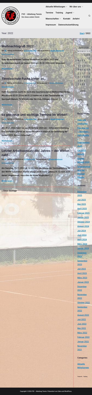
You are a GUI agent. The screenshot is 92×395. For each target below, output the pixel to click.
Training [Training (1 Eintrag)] (85, 376)
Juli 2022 (81, 319)
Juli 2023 (81, 269)
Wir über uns (76, 6)
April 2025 (82, 208)
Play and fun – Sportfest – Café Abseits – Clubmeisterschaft (83, 137)
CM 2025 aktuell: (81, 152)
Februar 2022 (83, 337)
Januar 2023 (83, 282)
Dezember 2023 (82, 255)
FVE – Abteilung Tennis (32, 14)
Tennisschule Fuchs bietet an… (24, 79)
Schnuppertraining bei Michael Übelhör (83, 172)
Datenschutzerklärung (68, 25)
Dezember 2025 (82, 194)
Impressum (51, 25)
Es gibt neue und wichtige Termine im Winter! (34, 115)
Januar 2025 (83, 217)
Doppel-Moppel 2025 (83, 160)
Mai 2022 (81, 328)
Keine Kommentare (8, 54)
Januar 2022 (83, 341)
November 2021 (82, 348)
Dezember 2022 (82, 288)
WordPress (68, 391)
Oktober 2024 (83, 222)
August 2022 (83, 315)
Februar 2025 (83, 213)
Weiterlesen (8, 68)
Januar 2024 (83, 248)
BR (5, 50)
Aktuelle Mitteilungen (56, 6)
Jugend (69, 12)
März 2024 (82, 244)
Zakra (59, 391)
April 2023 (82, 273)
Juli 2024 (81, 230)
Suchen (79, 100)
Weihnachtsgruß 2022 (18, 46)
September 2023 (82, 263)
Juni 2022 (81, 324)
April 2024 (82, 239)
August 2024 (83, 226)
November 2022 (82, 296)
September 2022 (82, 309)
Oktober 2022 (83, 302)
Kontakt (66, 18)
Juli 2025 (81, 200)
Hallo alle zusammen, (82, 122)
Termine (49, 12)
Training (59, 12)
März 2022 (82, 333)
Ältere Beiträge (10, 191)
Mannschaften (53, 18)
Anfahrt (76, 18)
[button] (66, 6)
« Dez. (83, 91)
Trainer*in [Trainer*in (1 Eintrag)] (79, 376)
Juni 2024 (81, 235)
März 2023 (82, 277)
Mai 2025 (81, 204)
